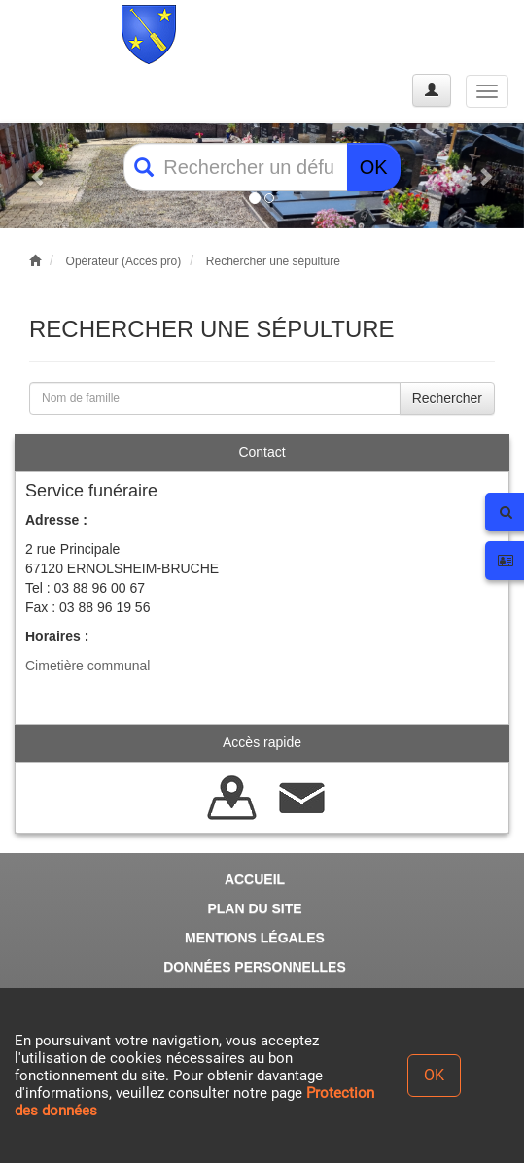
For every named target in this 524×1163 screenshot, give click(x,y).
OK (374, 167)
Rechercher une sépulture (273, 261)
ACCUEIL (255, 879)
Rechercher (447, 398)
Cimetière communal (87, 665)
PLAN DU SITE (254, 908)
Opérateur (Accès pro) (124, 261)
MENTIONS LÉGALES (255, 937)
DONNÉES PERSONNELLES (254, 967)
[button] (39, 175)
